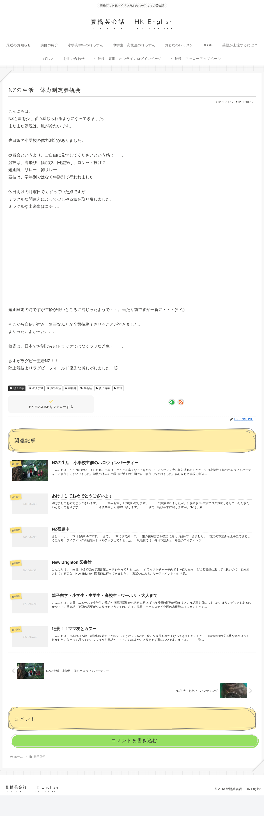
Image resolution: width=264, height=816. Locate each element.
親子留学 (17, 388)
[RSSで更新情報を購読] (180, 402)
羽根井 (70, 388)
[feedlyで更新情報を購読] (171, 402)
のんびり (36, 388)
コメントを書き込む (134, 743)
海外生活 (54, 388)
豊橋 (118, 388)
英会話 (86, 388)
